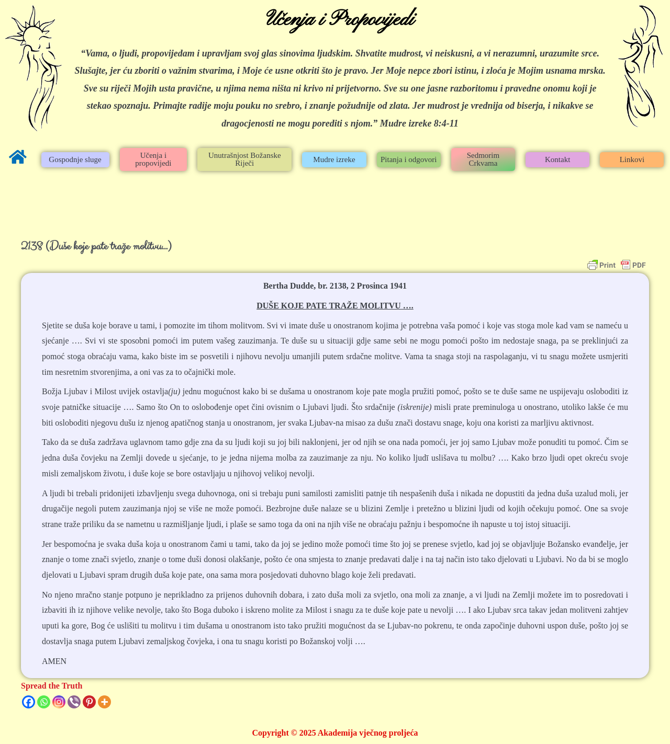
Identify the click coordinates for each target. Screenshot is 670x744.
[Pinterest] (89, 701)
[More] (104, 701)
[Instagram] (58, 701)
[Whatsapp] (43, 701)
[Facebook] (28, 701)
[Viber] (74, 701)
